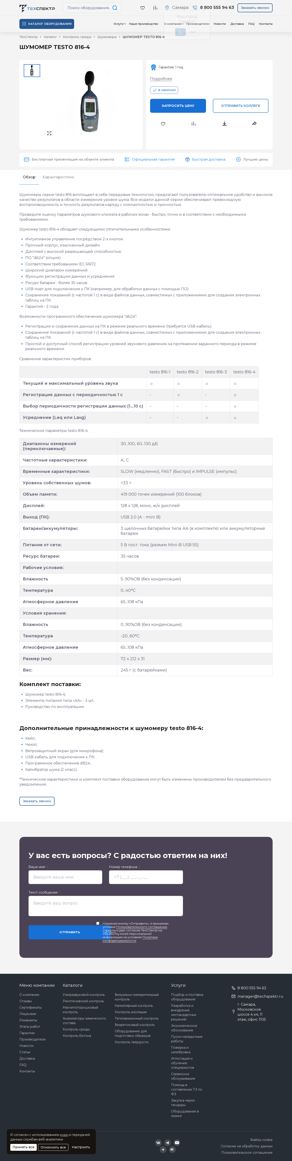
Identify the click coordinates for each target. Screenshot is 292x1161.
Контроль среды (76, 1029)
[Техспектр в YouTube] (177, 1142)
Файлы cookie (261, 1140)
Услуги (118, 24)
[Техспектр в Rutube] (172, 1149)
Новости (220, 24)
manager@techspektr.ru (260, 996)
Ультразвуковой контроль (84, 995)
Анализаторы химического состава (84, 1020)
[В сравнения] (194, 123)
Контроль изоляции (131, 1012)
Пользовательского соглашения (141, 927)
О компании (29, 995)
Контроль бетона (77, 1036)
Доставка (237, 24)
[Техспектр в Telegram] (167, 1142)
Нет (193, 32)
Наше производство (143, 24)
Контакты (266, 24)
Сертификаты (30, 1007)
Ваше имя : (38, 867)
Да (180, 32)
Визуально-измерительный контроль (137, 997)
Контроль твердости (132, 1042)
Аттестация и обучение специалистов (182, 1063)
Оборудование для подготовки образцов (133, 1033)
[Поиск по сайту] (116, 8)
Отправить (69, 932)
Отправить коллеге (240, 106)
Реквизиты (28, 1020)
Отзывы (25, 1001)
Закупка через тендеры (183, 1102)
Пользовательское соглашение (247, 1153)
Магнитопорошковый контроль (80, 1009)
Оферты (109, 930)
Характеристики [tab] (58, 177)
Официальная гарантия (153, 159)
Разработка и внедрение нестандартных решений (183, 1012)
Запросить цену (178, 106)
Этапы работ (29, 1027)
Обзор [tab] (29, 177)
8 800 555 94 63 (251, 988)
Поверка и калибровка (180, 1050)
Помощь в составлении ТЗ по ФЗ (186, 1089)
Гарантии (27, 1033)
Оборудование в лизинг (185, 1113)
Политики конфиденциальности (130, 938)
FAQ (251, 24)
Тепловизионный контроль (137, 1018)
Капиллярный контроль (134, 1006)
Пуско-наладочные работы (187, 1039)
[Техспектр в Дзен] (163, 1149)
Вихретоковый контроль (135, 1025)
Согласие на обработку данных (247, 1146)
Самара (180, 7)
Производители (32, 1039)
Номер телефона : (124, 867)
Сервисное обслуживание (183, 1076)
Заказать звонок (255, 8)
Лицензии (27, 1014)
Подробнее (161, 79)
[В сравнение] (155, 8)
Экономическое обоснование (184, 1028)
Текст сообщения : (44, 892)
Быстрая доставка (208, 159)
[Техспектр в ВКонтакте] (158, 1142)
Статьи (24, 1052)
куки (64, 1135)
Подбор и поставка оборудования (187, 997)
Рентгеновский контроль (83, 1001)
